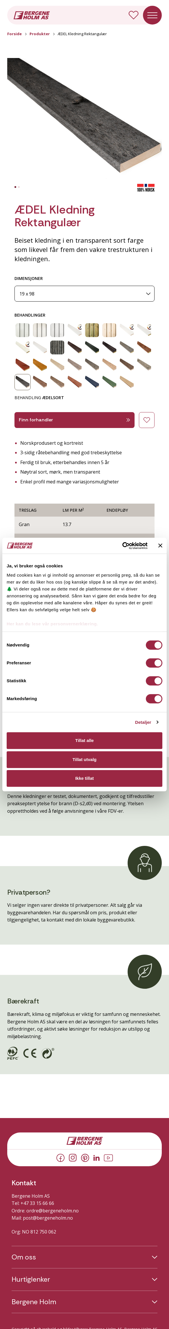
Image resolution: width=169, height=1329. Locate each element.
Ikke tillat (84, 778)
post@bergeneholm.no (48, 1218)
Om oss (24, 1257)
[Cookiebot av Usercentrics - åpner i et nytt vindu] (122, 545)
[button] (84, 121)
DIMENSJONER (28, 278)
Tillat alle (84, 740)
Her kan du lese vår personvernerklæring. (52, 623)
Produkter (40, 33)
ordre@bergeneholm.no (52, 1210)
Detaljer (143, 722)
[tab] (15, 187)
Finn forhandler (74, 420)
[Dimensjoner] (84, 294)
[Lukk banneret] (160, 546)
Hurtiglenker (31, 1279)
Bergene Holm (34, 1302)
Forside (14, 33)
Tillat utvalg (84, 759)
